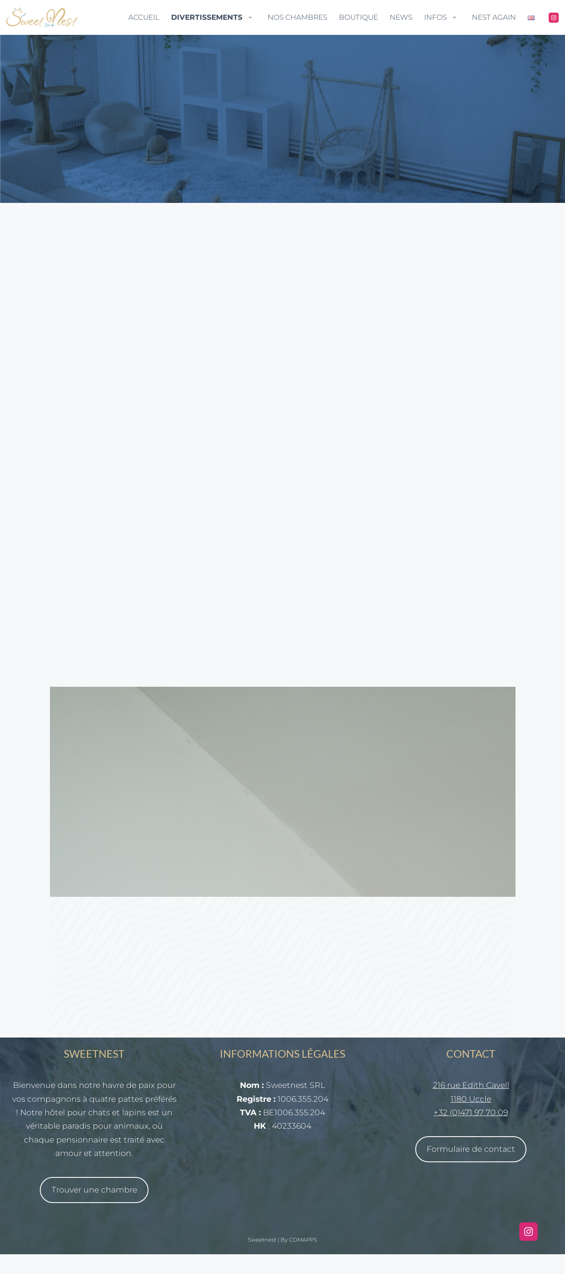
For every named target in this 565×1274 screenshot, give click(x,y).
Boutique (358, 17)
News (401, 17)
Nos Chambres (297, 17)
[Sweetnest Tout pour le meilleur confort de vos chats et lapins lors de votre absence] (42, 17)
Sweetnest (262, 1259)
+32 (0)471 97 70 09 (471, 1132)
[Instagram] (554, 18)
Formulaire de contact (471, 1169)
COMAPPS (303, 1259)
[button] (250, 17)
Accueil (143, 17)
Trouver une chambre (94, 1209)
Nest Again (494, 17)
